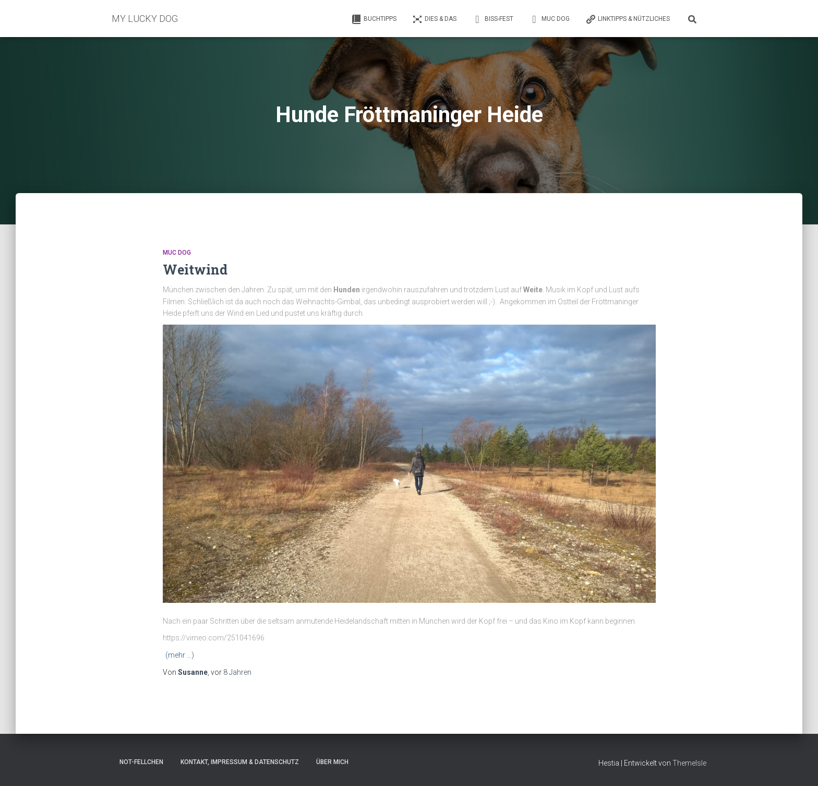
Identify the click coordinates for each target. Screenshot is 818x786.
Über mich (332, 762)
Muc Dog (549, 19)
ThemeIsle (689, 763)
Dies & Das (434, 19)
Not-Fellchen (141, 762)
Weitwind (195, 269)
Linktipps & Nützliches (627, 19)
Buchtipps (373, 19)
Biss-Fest (492, 19)
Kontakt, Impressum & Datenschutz (240, 762)
